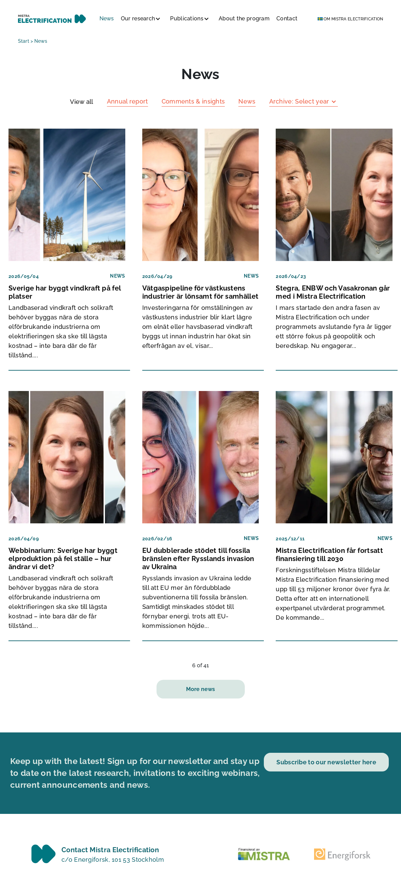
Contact (286, 18)
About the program (244, 18)
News (106, 18)
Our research (138, 18)
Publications (186, 18)
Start (24, 41)
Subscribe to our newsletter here (326, 762)
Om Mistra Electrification (353, 19)
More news (200, 689)
